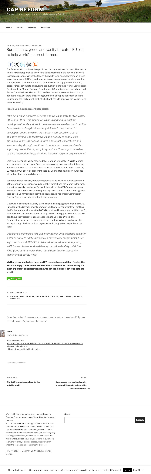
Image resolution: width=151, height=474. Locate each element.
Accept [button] (127, 470)
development (27, 297)
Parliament (66, 297)
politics (15, 299)
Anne (9, 331)
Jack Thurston (33, 46)
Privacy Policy (12, 451)
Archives (32, 27)
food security (50, 297)
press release (34, 109)
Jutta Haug (12, 207)
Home (9, 27)
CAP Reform (25, 10)
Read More (138, 470)
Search (67, 414)
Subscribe (45, 27)
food (38, 297)
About (19, 27)
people (78, 297)
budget (14, 297)
